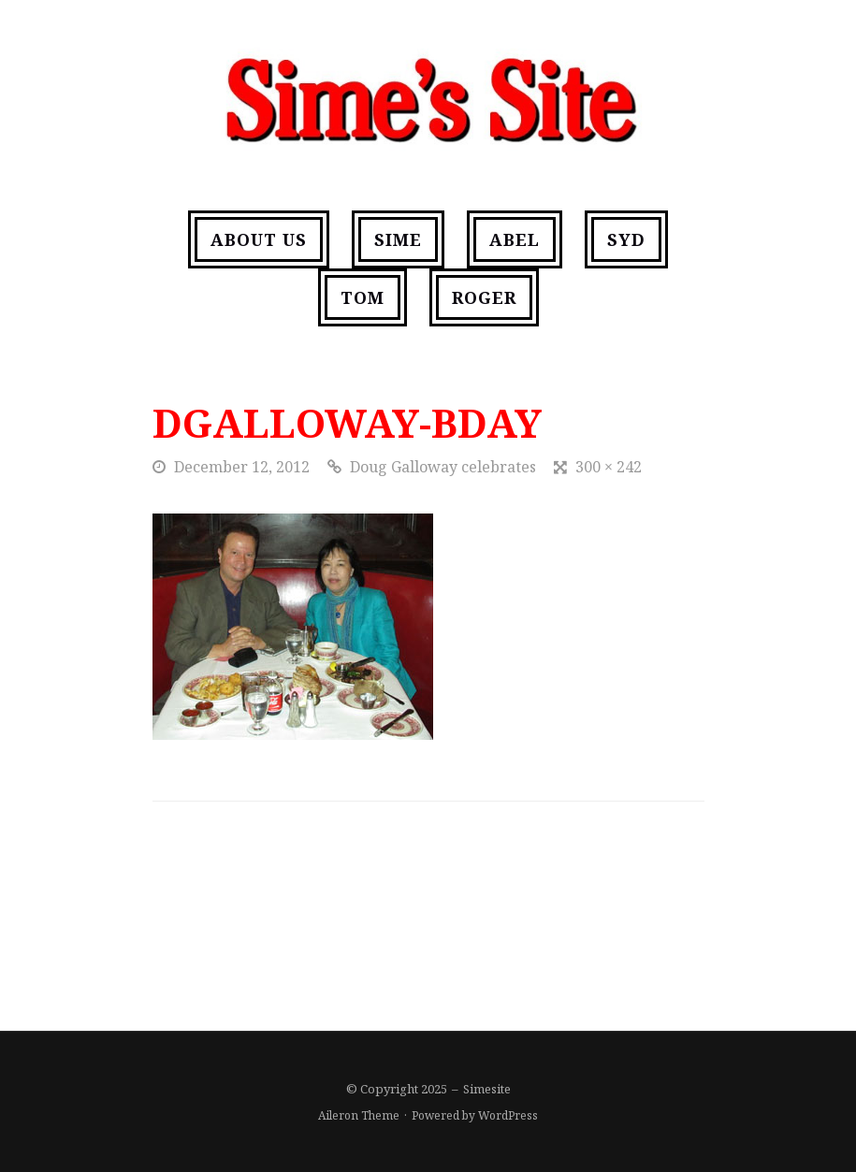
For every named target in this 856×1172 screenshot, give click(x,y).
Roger (484, 297)
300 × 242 (608, 466)
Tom (362, 297)
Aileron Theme (358, 1115)
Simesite (487, 1088)
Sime (398, 239)
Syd (626, 239)
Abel (514, 239)
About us (258, 239)
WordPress (508, 1115)
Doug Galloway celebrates (443, 466)
